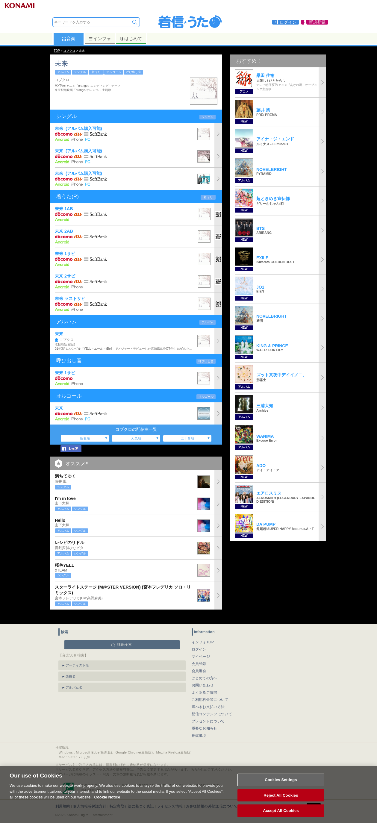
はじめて (130, 38)
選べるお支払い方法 (208, 698)
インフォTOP (203, 634)
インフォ (99, 38)
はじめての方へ (204, 670)
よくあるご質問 (204, 684)
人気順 (136, 438)
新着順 (85, 438)
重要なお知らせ (204, 720)
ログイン (199, 641)
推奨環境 (199, 727)
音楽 (68, 38)
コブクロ (69, 50)
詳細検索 (124, 636)
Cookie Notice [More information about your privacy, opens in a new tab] (107, 804)
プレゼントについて (208, 713)
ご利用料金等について (210, 691)
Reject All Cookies (281, 802)
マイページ (201, 648)
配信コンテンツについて (212, 706)
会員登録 (199, 655)
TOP (57, 50)
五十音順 (187, 438)
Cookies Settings (281, 786)
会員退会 (199, 662)
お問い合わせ (203, 677)
